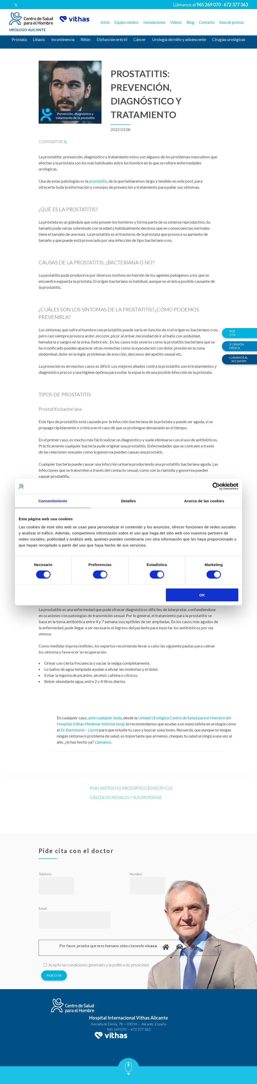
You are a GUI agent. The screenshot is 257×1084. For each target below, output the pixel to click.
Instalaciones (154, 22)
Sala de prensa (231, 22)
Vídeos (176, 22)
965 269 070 (116, 1029)
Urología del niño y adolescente (179, 39)
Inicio (105, 22)
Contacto (207, 22)
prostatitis (98, 181)
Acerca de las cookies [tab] (204, 501)
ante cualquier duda (105, 717)
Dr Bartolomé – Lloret (79, 729)
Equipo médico (126, 22)
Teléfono (45, 874)
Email (43, 908)
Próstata (19, 39)
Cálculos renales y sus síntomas (126, 797)
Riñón (85, 39)
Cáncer (139, 39)
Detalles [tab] (128, 501)
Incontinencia (62, 39)
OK (202, 595)
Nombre (136, 874)
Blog (190, 22)
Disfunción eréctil (112, 39)
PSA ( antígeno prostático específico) (131, 788)
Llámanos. (103, 742)
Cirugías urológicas (228, 39)
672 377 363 (140, 1029)
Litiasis (39, 39)
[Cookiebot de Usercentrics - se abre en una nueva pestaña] (216, 486)
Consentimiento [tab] (52, 501)
